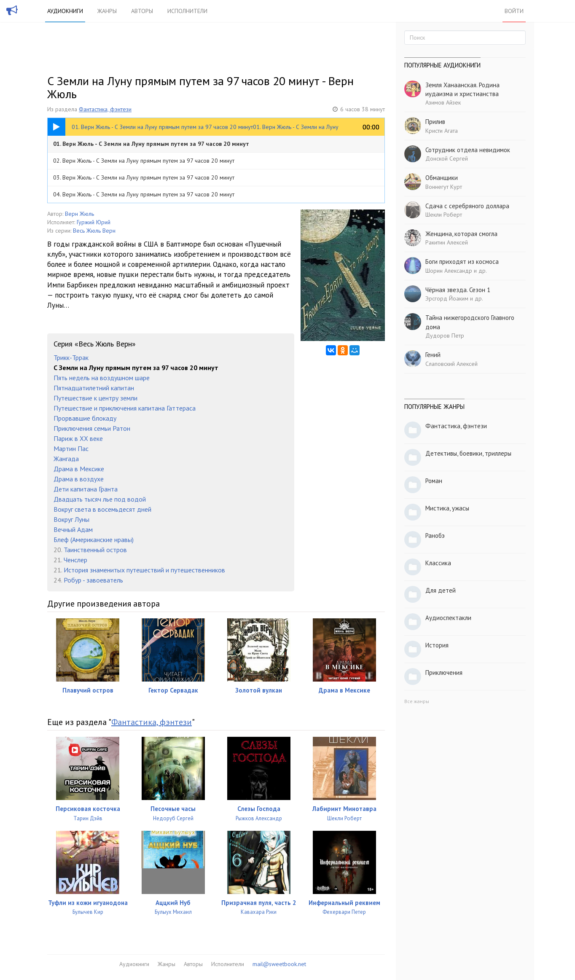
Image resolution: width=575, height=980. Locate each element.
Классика (438, 563)
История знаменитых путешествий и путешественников (144, 570)
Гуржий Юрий (93, 222)
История (437, 645)
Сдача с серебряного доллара (467, 206)
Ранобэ (435, 536)
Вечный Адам (73, 529)
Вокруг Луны (71, 519)
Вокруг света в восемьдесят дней (102, 509)
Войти (514, 11)
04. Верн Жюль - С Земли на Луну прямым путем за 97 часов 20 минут (143, 194)
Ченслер (75, 560)
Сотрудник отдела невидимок (467, 150)
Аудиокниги (65, 11)
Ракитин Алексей (446, 242)
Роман (433, 481)
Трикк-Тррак (71, 357)
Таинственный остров (95, 549)
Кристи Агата (441, 130)
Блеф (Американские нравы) (94, 539)
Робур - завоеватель (93, 580)
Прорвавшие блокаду (85, 418)
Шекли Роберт (443, 214)
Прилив (435, 122)
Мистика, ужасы (447, 508)
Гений (433, 355)
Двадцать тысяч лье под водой (100, 499)
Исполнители (187, 11)
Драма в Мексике (79, 468)
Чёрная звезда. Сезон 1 (457, 290)
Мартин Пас (71, 448)
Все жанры (416, 701)
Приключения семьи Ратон (92, 428)
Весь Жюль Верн (94, 230)
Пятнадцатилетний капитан (94, 388)
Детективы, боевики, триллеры (468, 453)
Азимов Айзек (443, 102)
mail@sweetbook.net (279, 964)
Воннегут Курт (443, 187)
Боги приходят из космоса (462, 262)
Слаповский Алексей (451, 364)
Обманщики (441, 178)
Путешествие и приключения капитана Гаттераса (125, 408)
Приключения (443, 673)
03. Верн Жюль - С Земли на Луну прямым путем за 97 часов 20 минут (143, 177)
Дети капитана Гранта (86, 489)
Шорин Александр (448, 270)
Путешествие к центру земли (95, 398)
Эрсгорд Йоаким (446, 298)
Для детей (440, 590)
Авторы (142, 11)
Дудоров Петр (444, 335)
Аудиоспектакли (448, 618)
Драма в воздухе (79, 479)
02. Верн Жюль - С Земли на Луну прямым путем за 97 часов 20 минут (143, 160)
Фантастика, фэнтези (105, 109)
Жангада (66, 458)
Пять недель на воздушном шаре (102, 377)
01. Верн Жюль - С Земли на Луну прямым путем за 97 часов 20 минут (151, 144)
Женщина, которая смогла (461, 234)
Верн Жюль (79, 213)
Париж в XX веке (78, 438)
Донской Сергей (446, 158)
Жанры (107, 11)
